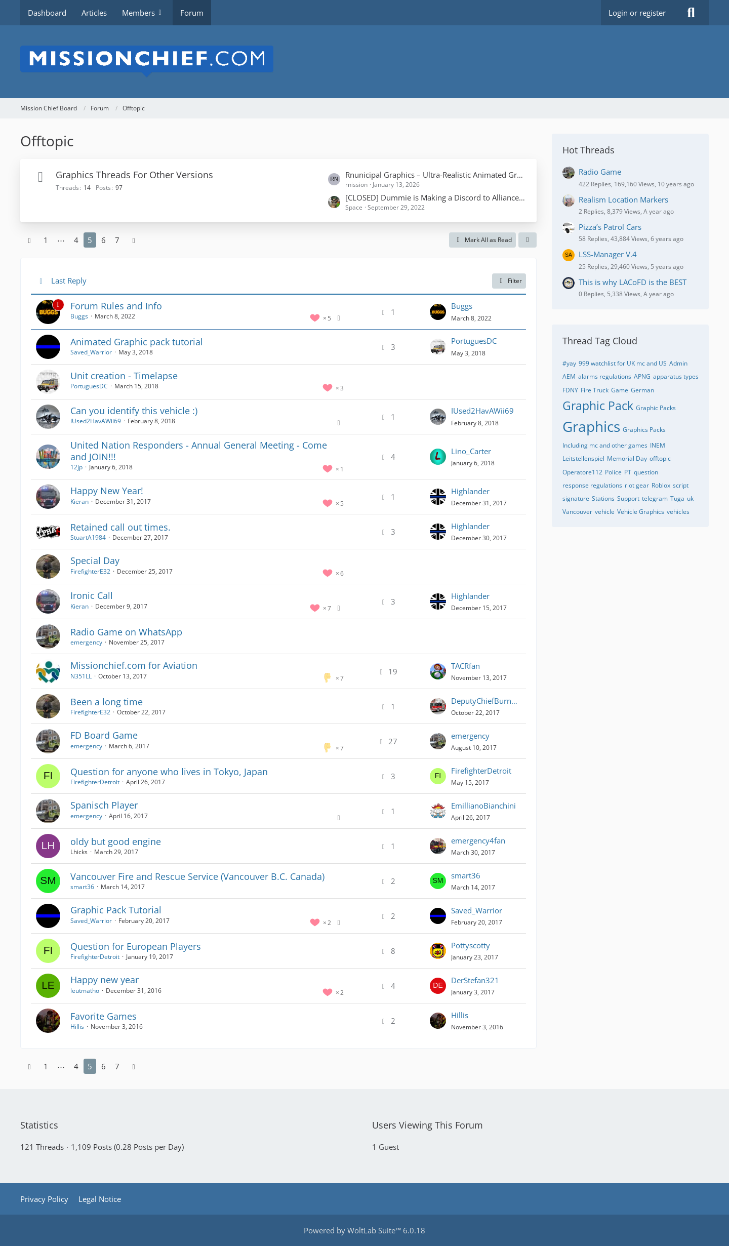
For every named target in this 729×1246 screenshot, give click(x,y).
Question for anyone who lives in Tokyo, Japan (169, 772)
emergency (86, 642)
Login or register (637, 13)
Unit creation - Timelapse (124, 376)
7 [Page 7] (117, 240)
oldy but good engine (115, 841)
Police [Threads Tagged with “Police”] (613, 472)
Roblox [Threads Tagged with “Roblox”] (661, 485)
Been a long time (106, 702)
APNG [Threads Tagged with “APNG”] (642, 376)
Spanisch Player (104, 805)
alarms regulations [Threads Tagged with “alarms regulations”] (604, 376)
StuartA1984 (88, 537)
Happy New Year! (106, 491)
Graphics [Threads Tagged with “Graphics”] (591, 426)
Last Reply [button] (69, 280)
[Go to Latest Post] (438, 312)
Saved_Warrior (91, 352)
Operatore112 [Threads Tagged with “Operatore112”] (582, 472)
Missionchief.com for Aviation (133, 665)
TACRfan (465, 666)
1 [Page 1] (46, 240)
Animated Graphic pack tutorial (136, 342)
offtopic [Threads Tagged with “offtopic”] (660, 458)
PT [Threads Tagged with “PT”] (627, 472)
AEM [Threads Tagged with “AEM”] (569, 376)
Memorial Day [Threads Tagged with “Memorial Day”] (627, 458)
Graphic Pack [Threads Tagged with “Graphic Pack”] (597, 405)
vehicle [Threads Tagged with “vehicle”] (605, 511)
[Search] (691, 12)
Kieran (79, 501)
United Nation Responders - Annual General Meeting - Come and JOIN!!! (198, 451)
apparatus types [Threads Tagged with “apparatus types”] (676, 376)
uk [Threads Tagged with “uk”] (690, 498)
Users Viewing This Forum (427, 1125)
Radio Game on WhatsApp (126, 632)
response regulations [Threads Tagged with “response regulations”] (592, 485)
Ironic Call (91, 595)
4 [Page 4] (76, 240)
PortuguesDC (474, 341)
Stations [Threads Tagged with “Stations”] (603, 498)
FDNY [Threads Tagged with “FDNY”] (570, 390)
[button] (527, 240)
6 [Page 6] (103, 240)
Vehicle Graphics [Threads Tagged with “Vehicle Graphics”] (640, 511)
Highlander (470, 491)
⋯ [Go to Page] (61, 240)
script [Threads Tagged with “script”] (680, 485)
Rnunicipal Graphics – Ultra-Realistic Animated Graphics (435, 175)
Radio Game (600, 172)
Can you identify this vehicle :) (133, 411)
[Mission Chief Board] (364, 62)
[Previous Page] (29, 240)
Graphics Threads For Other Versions (134, 175)
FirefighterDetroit (94, 782)
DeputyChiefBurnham (486, 701)
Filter (509, 280)
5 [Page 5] (90, 240)
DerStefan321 (475, 980)
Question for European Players (135, 946)
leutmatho (84, 990)
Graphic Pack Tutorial (115, 910)
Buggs (79, 316)
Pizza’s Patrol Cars (610, 227)
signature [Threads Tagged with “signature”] (575, 498)
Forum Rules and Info (116, 306)
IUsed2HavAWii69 (95, 421)
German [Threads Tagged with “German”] (642, 390)
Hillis (77, 1026)
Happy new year (104, 980)
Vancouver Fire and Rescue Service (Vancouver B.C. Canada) (197, 876)
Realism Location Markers (623, 199)
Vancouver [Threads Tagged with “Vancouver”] (577, 511)
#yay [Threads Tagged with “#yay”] (569, 363)
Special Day (94, 560)
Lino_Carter (471, 451)
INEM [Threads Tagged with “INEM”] (657, 445)
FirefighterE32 (90, 571)
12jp (76, 467)
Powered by (364, 1230)
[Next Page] (134, 240)
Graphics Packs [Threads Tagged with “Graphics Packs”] (644, 429)
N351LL (81, 676)
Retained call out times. (120, 527)
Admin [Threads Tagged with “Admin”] (678, 363)
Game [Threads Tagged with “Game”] (619, 390)
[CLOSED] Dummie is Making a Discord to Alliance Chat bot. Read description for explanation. (435, 197)
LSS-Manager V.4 (608, 254)
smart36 (82, 886)
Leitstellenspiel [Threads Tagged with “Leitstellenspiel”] (583, 458)
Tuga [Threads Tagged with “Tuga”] (677, 498)
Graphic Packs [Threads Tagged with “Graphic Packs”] (656, 408)
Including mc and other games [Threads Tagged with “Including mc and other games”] (604, 445)
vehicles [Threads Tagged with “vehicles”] (678, 511)
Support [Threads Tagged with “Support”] (628, 498)
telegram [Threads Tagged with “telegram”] (655, 498)
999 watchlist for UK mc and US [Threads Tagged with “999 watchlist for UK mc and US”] (623, 363)
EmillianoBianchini (483, 805)
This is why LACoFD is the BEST (632, 282)
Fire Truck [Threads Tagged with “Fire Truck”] (595, 390)
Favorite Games (103, 1016)
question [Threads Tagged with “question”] (646, 472)
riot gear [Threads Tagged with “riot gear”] (637, 485)
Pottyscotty (470, 945)
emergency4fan (478, 840)
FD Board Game (104, 735)
